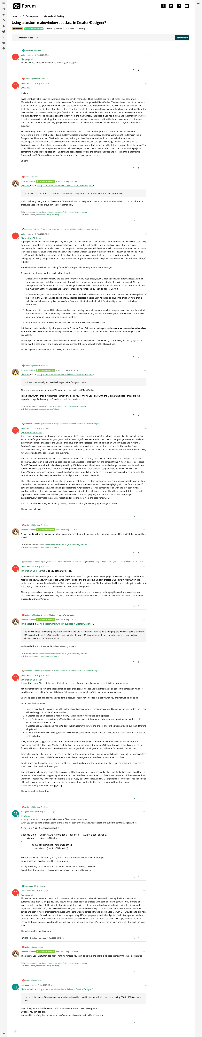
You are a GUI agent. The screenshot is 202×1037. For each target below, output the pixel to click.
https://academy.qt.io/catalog (48, 214)
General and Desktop (34, 28)
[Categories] (3, 3)
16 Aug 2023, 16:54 (41, 675)
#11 (145, 529)
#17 (145, 951)
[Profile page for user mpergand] (15, 813)
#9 (145, 370)
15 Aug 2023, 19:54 (41, 566)
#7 (145, 181)
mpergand (29, 50)
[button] (3, 1033)
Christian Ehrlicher (28, 181)
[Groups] (3, 31)
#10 (145, 428)
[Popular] (3, 20)
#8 (145, 234)
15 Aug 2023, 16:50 (70, 370)
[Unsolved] (3, 48)
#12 (145, 566)
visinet (23, 55)
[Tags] (3, 14)
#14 (145, 675)
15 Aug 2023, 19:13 (70, 529)
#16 (145, 890)
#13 (145, 619)
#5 (145, 55)
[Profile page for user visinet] (15, 57)
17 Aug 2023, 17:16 (44, 985)
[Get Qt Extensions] (3, 42)
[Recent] (3, 9)
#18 (145, 985)
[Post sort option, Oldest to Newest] (23, 37)
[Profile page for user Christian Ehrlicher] (15, 183)
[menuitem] (198, 3)
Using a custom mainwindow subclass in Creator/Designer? (65, 185)
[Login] (198, 3)
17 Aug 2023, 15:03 (41, 890)
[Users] (3, 26)
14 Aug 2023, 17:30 (41, 83)
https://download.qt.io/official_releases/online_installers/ (66, 212)
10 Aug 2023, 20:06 (41, 55)
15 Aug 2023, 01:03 (70, 181)
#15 (145, 811)
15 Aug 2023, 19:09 (41, 428)
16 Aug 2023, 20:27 (44, 811)
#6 (145, 83)
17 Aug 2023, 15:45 (70, 951)
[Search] (3, 37)
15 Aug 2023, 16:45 (41, 234)
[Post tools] (144, 70)
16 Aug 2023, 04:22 (70, 619)
